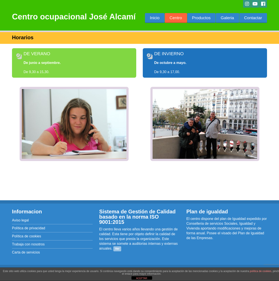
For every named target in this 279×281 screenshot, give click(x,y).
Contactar (253, 17)
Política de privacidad (28, 228)
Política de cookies (26, 236)
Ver (117, 248)
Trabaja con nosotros (28, 244)
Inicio (154, 17)
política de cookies (260, 271)
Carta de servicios (26, 252)
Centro (176, 17)
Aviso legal (20, 220)
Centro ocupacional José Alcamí (74, 16)
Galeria (227, 17)
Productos (201, 17)
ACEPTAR (141, 278)
